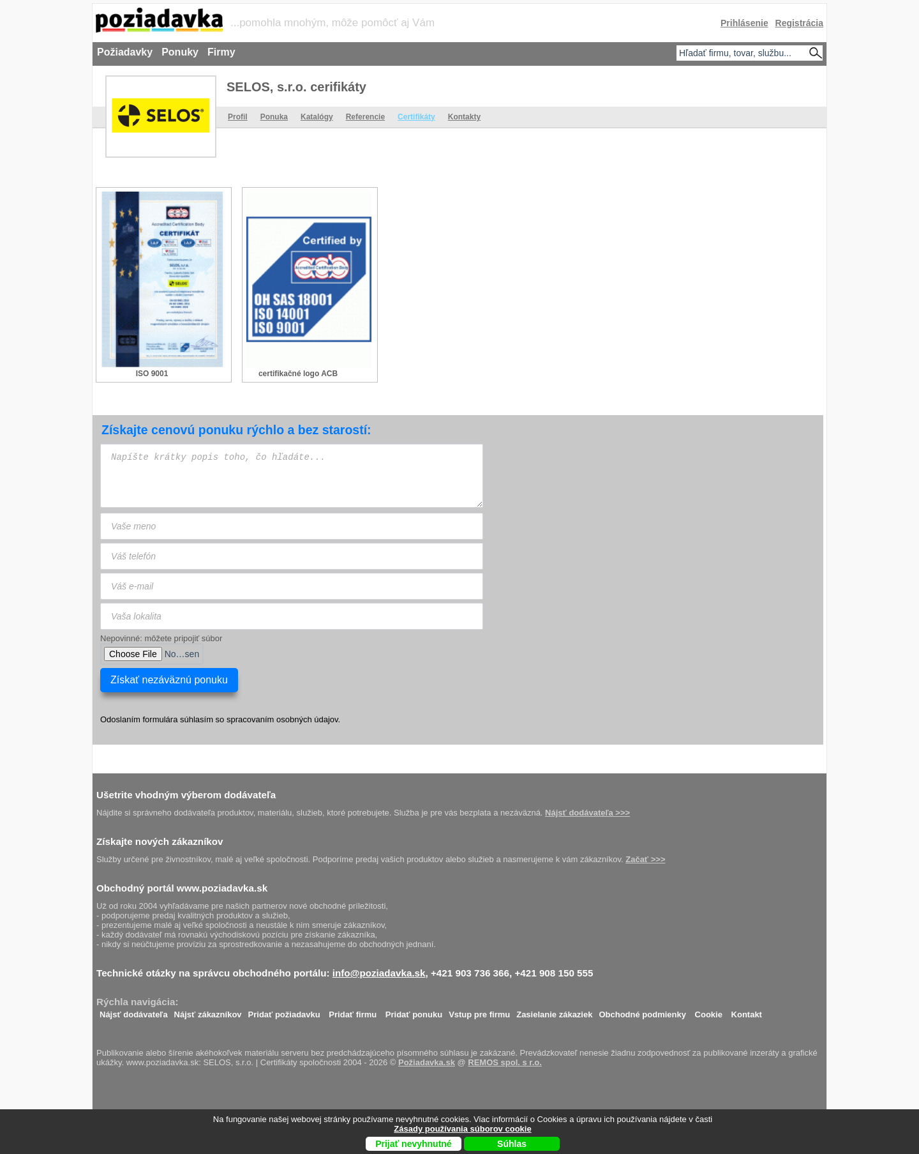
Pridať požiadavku (284, 1011)
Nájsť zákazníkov (208, 1011)
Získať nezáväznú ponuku (169, 679)
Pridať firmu (353, 1011)
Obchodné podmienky (642, 1011)
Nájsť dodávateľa (134, 1011)
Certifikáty (416, 116)
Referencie (365, 116)
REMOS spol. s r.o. (505, 1062)
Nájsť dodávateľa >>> (587, 812)
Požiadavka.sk (426, 1062)
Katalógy (317, 116)
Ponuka (274, 116)
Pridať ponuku (413, 1011)
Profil (238, 116)
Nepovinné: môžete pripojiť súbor (161, 638)
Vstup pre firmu (479, 1011)
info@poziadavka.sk (379, 973)
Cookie (708, 1011)
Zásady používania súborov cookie (462, 1129)
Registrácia (799, 23)
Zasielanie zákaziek (554, 1011)
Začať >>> (645, 859)
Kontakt (746, 1011)
